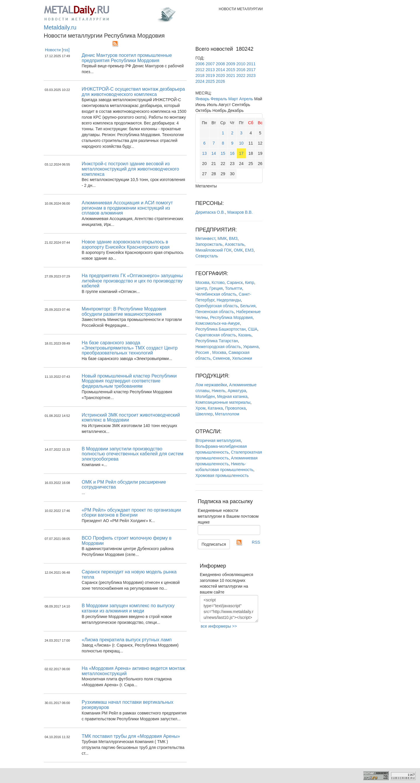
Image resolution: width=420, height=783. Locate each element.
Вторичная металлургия (218, 440)
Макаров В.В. (240, 212)
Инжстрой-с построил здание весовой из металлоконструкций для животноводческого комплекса (130, 168)
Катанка (215, 408)
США (252, 329)
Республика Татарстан (216, 340)
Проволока (235, 408)
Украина (250, 346)
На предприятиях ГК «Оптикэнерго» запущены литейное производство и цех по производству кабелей (132, 280)
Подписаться (214, 544)
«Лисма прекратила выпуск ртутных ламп (127, 639)
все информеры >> (219, 626)
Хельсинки (242, 358)
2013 (210, 69)
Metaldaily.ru (60, 27)
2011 (251, 64)
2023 (251, 75)
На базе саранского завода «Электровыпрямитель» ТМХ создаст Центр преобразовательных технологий (130, 347)
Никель (218, 390)
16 (232, 153)
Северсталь (206, 256)
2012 (199, 69)
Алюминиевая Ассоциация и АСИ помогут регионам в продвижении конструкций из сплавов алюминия (127, 207)
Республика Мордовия (231, 317)
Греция (216, 288)
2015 (230, 69)
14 (213, 153)
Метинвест (205, 238)
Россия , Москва (210, 352)
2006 (199, 64)
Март (233, 98)
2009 (230, 64)
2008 (220, 64)
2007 (210, 64)
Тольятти (233, 288)
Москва (202, 282)
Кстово (218, 282)
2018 (199, 75)
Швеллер (204, 414)
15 (223, 153)
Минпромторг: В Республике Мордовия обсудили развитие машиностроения (124, 311)
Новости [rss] (57, 50)
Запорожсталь (209, 244)
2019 (210, 75)
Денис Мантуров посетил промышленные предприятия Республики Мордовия (127, 58)
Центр (201, 288)
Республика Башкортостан (220, 329)
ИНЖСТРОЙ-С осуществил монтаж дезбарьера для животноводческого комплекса (133, 92)
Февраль (219, 98)
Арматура (237, 390)
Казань (244, 335)
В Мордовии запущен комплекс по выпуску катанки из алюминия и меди (128, 608)
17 (241, 153)
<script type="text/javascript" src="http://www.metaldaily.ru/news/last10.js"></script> (229, 608)
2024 (199, 81)
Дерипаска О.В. (210, 212)
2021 (230, 75)
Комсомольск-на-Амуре (217, 323)
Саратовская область (215, 335)
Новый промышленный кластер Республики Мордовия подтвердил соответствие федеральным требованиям (129, 381)
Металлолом (227, 414)
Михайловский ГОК (213, 250)
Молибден (205, 396)
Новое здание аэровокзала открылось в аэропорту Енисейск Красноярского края (125, 244)
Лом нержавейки (211, 384)
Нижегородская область (218, 346)
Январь (202, 98)
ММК (222, 238)
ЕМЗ (249, 250)
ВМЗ (233, 238)
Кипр (249, 282)
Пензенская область (214, 311)
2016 (240, 69)
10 (241, 143)
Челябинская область (216, 294)
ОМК (238, 250)
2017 (251, 69)
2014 (220, 69)
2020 (220, 75)
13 (204, 153)
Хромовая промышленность (222, 475)
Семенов (221, 358)
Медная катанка (232, 396)
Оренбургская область (216, 305)
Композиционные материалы (223, 402)
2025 (210, 81)
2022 (240, 75)
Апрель (246, 98)
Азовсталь (234, 244)
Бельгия (248, 305)
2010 (240, 64)
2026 (220, 81)
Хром (200, 408)
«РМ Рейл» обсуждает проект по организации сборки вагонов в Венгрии (131, 513)
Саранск (235, 282)
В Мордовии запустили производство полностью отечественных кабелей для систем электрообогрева (132, 453)
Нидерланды (229, 300)
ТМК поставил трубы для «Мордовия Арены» (131, 736)
